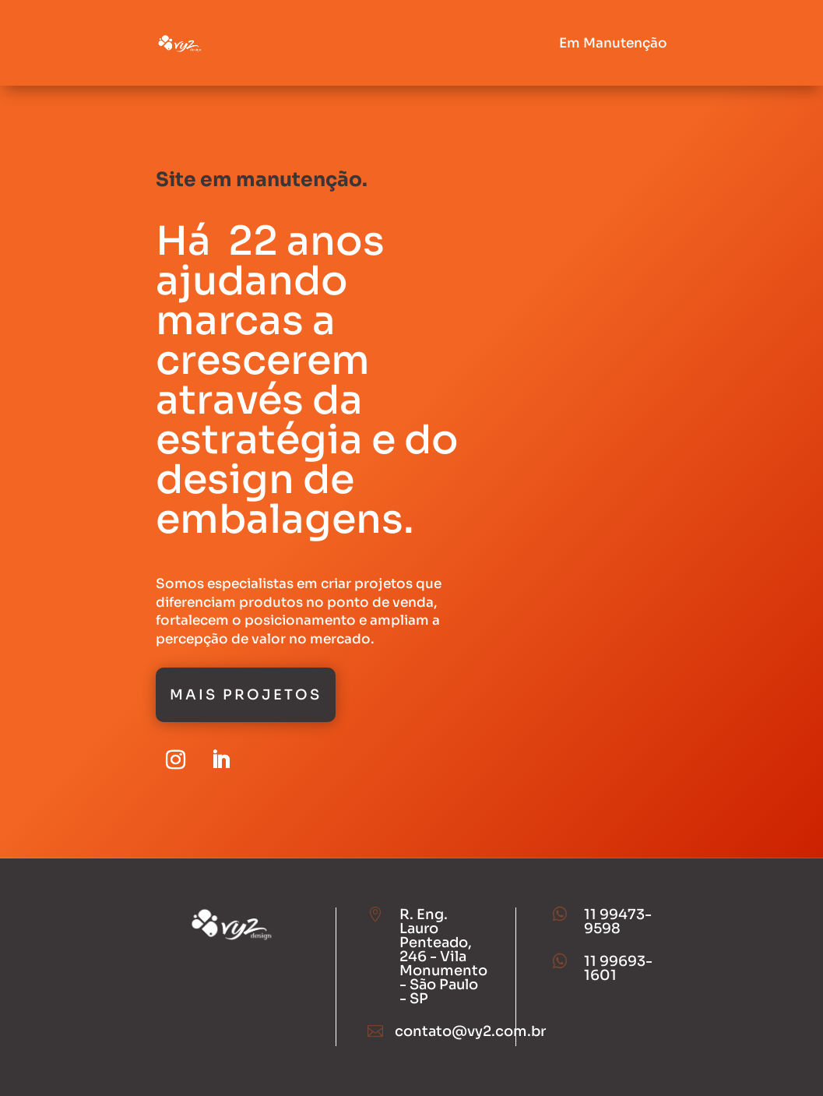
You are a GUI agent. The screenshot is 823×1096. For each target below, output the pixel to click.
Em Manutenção (613, 43)
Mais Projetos (246, 694)
